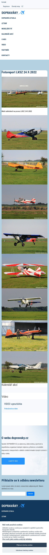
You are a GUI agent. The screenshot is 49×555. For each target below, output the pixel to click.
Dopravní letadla (9, 18)
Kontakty (6, 55)
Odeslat (30, 494)
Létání (4, 23)
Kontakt (4, 2)
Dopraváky (10, 13)
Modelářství (7, 29)
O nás (4, 39)
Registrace (6, 6)
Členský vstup (16, 6)
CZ (22, 6)
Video (4, 45)
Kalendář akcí (7, 34)
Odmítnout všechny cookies (24, 550)
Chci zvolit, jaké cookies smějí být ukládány (17, 539)
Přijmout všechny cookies (24, 545)
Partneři (5, 50)
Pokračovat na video (11, 409)
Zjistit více (13, 461)
